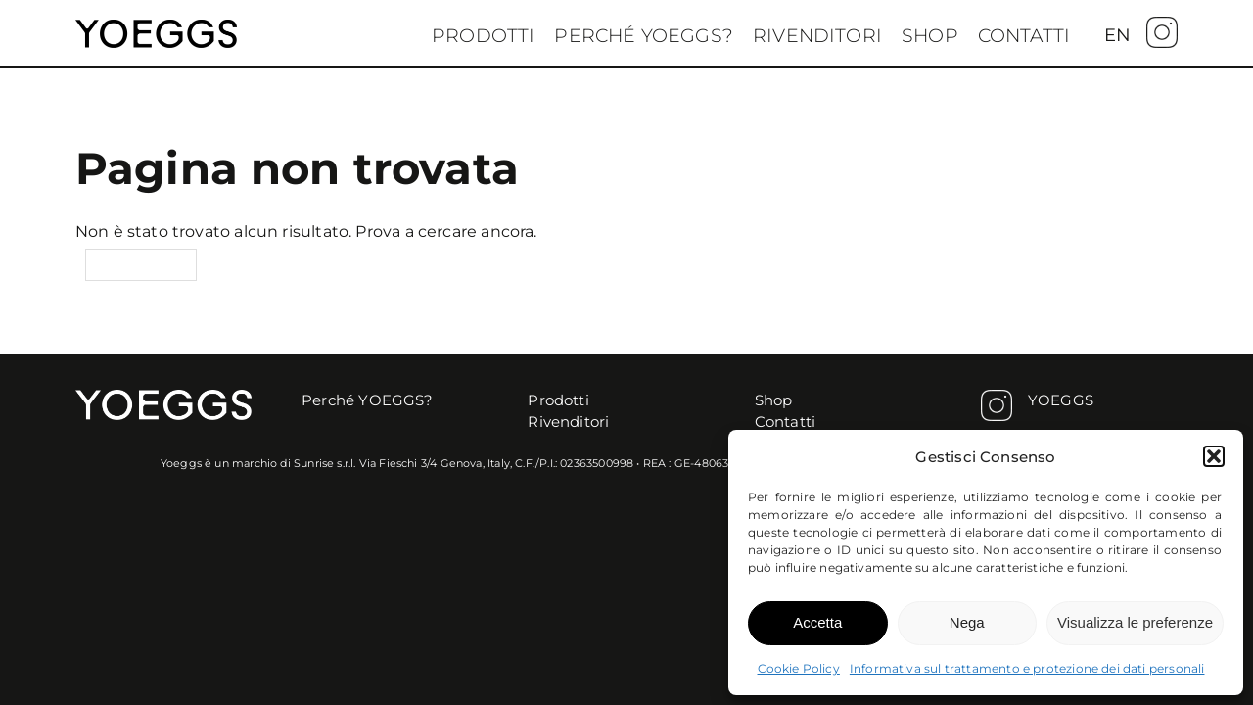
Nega (967, 622)
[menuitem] (1117, 35)
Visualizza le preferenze (1135, 622)
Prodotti (483, 35)
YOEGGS (1060, 400)
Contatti (1024, 35)
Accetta (817, 622)
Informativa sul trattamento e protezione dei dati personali (1027, 668)
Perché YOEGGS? (643, 35)
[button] (1214, 456)
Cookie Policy (799, 668)
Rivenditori (817, 35)
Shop (930, 35)
